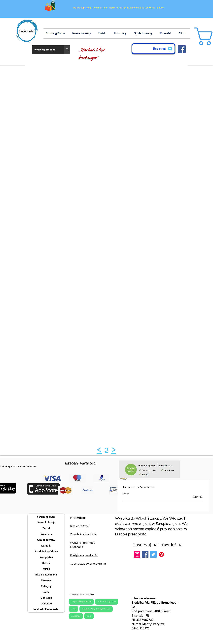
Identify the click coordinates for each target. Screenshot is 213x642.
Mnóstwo (75, 615)
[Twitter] (153, 554)
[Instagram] (137, 554)
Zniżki (46, 528)
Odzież (46, 563)
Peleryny (46, 586)
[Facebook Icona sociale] (182, 49)
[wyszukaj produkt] (46, 49)
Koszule (46, 580)
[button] (121, 33)
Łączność (76, 547)
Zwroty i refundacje (83, 534)
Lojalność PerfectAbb (46, 609)
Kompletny (46, 557)
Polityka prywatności (84, 555)
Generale (46, 603)
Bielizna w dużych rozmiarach (96, 608)
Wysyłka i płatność (82, 542)
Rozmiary (46, 534)
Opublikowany (46, 539)
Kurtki (46, 568)
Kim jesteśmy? (79, 526)
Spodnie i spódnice (46, 551)
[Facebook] (145, 554)
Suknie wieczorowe (106, 601)
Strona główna (46, 516)
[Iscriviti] (194, 497)
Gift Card (46, 597)
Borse (46, 592)
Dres (73, 608)
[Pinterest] (161, 554)
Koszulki (46, 545)
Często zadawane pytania (88, 563)
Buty (89, 615)
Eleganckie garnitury (81, 601)
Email (125, 494)
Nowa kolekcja (46, 522)
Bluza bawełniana (46, 574)
